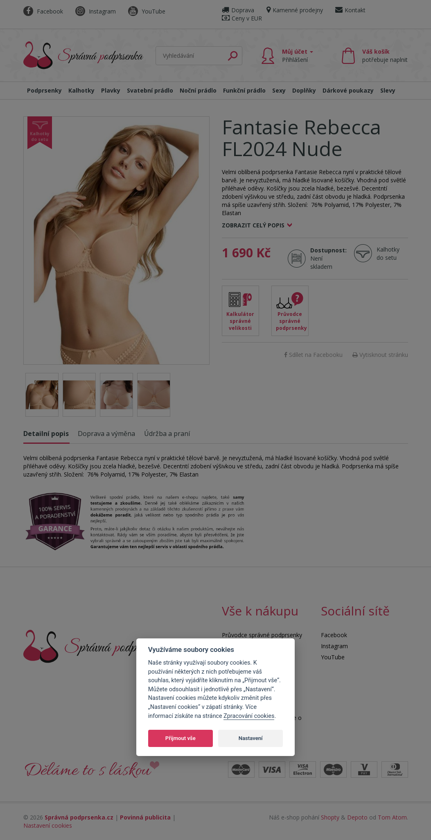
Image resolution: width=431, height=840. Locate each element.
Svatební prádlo (150, 90)
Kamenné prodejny (294, 10)
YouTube (146, 11)
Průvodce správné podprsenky (291, 321)
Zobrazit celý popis (253, 225)
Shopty (330, 817)
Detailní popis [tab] (46, 433)
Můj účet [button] (297, 56)
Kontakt (350, 10)
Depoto (357, 817)
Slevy (387, 90)
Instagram (95, 11)
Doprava (238, 10)
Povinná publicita (145, 817)
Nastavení (251, 738)
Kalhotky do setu (388, 253)
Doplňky (304, 90)
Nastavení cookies (47, 825)
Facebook (43, 11)
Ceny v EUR (242, 18)
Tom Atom (392, 817)
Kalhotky (81, 90)
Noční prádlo (198, 90)
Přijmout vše (180, 738)
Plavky (110, 90)
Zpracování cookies (248, 716)
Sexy (279, 90)
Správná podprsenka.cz (79, 817)
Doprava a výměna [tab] (106, 433)
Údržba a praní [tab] (167, 433)
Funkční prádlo (244, 90)
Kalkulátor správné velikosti (240, 321)
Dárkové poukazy (348, 90)
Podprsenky (44, 90)
